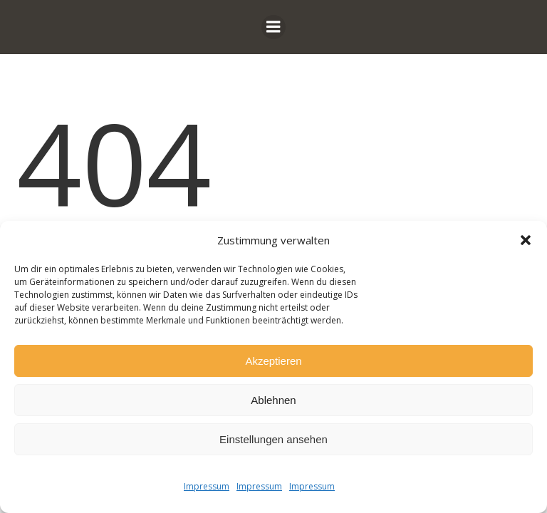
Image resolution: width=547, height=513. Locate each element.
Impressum (206, 486)
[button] (526, 240)
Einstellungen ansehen (273, 439)
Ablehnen (273, 400)
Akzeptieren (273, 361)
